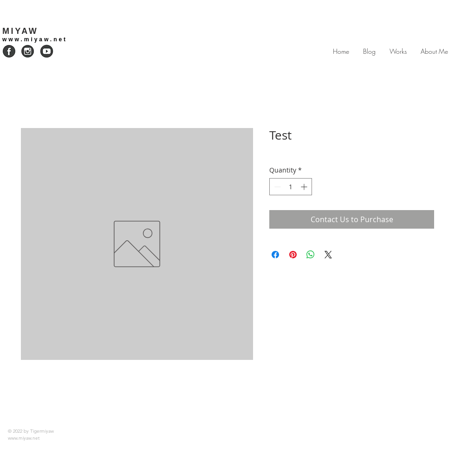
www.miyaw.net (34, 39)
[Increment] (305, 187)
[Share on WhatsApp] (310, 254)
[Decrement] (276, 187)
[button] (398, 51)
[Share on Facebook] (275, 254)
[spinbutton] (290, 187)
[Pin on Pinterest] (293, 254)
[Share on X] (328, 254)
